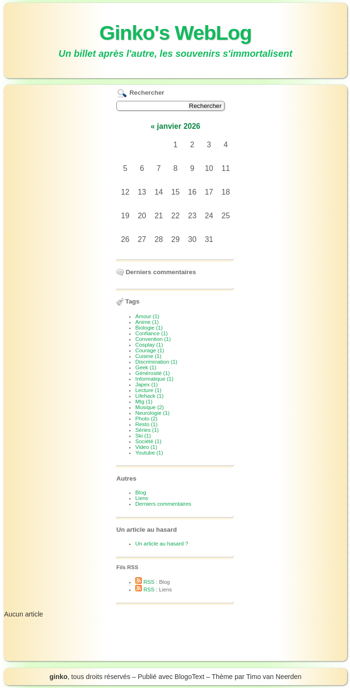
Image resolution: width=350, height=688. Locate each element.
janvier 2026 (179, 126)
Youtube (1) (149, 453)
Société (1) (148, 441)
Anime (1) (147, 322)
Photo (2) (146, 418)
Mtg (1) (143, 401)
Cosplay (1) (149, 345)
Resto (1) (146, 424)
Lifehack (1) (149, 396)
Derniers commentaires (163, 504)
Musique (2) (149, 407)
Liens (141, 498)
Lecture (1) (148, 390)
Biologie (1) (149, 328)
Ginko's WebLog (175, 32)
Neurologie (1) (152, 413)
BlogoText (189, 676)
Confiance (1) (151, 333)
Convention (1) (153, 339)
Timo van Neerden (273, 676)
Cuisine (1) (148, 356)
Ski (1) (143, 435)
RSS (145, 582)
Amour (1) (147, 316)
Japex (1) (146, 384)
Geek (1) (146, 367)
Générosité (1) (152, 373)
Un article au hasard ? (161, 543)
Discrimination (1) (156, 362)
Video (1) (146, 447)
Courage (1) (149, 350)
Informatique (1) (154, 379)
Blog (140, 492)
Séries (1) (147, 430)
